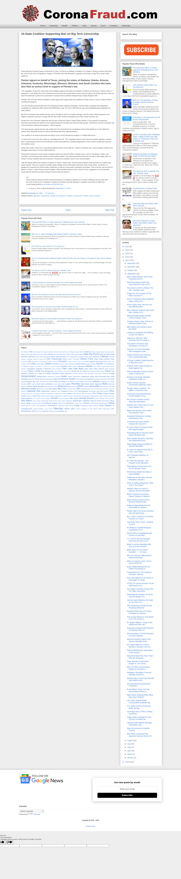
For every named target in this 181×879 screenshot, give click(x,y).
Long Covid (57, 384)
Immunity (53, 26)
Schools (82, 398)
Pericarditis (92, 391)
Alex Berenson (64, 352)
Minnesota (54, 386)
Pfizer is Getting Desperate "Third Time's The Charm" (140, 484)
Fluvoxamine (92, 371)
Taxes (80, 403)
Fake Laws (67, 369)
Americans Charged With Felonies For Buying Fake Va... (140, 629)
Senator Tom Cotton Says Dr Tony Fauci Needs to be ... (140, 406)
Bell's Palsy (71, 354)
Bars (56, 354)
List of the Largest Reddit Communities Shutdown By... (139, 701)
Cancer (23, 359)
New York (62, 389)
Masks (87, 384)
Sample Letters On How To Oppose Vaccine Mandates (138, 490)
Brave (68, 356)
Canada (111, 356)
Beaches (63, 354)
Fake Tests (88, 369)
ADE (30, 352)
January (130, 758)
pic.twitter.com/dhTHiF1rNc (53, 184)
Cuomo (109, 361)
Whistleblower (26, 411)
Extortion (39, 369)
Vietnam (78, 409)
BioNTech (24, 357)
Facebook (47, 369)
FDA (38, 371)
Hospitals (24, 379)
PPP (83, 393)
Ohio (101, 389)
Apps (102, 352)
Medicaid (111, 384)
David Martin (40, 364)
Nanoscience (104, 386)
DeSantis (55, 364)
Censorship (45, 196)
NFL (74, 389)
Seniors (111, 398)
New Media (53, 389)
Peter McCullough (103, 391)
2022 (127, 257)
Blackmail (47, 356)
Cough (70, 361)
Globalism (105, 373)
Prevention (88, 393)
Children (83, 359)
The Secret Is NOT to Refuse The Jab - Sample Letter (51, 270)
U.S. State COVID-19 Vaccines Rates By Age (139, 707)
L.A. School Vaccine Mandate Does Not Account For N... (138, 540)
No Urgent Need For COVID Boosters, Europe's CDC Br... (139, 646)
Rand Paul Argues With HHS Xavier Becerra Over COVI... (139, 283)
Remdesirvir (77, 396)
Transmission (52, 405)
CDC (48, 359)
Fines (69, 371)
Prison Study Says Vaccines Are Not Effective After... (139, 306)
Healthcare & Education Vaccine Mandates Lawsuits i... (139, 478)
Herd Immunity (100, 376)
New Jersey (44, 389)
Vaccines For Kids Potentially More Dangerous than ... (138, 350)
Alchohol (56, 352)
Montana (74, 386)
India (77, 379)
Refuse (52, 396)
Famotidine (24, 371)
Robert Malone (26, 398)
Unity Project (49, 409)
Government (78, 196)
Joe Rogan (62, 381)
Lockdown (49, 384)
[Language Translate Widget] (31, 811)
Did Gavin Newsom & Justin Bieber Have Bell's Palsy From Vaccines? (57, 319)
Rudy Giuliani (45, 398)
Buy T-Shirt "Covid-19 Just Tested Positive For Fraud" (140, 517)
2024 (127, 250)
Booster (63, 357)
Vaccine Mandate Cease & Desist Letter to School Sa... (140, 372)
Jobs (84, 26)
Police (64, 393)
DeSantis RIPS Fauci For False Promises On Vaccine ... (139, 612)
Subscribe (126, 26)
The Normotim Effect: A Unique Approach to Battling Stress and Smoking (58, 222)
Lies (29, 384)
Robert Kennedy (108, 396)
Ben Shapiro (79, 354)
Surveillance (46, 403)
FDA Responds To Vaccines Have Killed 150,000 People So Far (55, 307)
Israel (112, 379)
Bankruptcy (40, 354)
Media (86, 196)
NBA (38, 389)
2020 (127, 762)
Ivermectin (28, 381)
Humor (36, 379)
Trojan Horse (69, 405)
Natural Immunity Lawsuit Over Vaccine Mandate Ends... (139, 640)
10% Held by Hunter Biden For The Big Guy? (48, 246)
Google (111, 373)
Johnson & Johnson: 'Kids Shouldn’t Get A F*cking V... (138, 339)
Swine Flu (61, 403)
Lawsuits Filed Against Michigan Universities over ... (139, 724)
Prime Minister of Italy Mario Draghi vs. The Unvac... (138, 662)
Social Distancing (42, 401)
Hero (108, 376)
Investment (103, 379)
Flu (78, 371)
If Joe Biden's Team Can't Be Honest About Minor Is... (138, 690)
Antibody (87, 352)
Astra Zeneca (25, 354)
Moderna (62, 386)
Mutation (86, 386)
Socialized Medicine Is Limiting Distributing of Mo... (139, 417)
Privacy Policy (90, 826)
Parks (59, 391)
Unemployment (26, 409)
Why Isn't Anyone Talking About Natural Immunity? (139, 556)
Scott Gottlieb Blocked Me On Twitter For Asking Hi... (138, 568)
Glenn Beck (98, 373)
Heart (92, 376)
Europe (23, 369)
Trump (76, 405)
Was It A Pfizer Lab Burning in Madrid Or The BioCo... (138, 668)
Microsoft (48, 386)
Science (90, 398)
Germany (91, 373)
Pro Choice (98, 393)
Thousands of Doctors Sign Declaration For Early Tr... (138, 345)
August (130, 740)
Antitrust (93, 352)
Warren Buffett (97, 409)
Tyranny (97, 196)
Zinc (66, 411)
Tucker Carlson (93, 405)
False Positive (109, 369)
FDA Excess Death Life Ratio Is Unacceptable (139, 473)
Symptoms (69, 403)
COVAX (74, 361)
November (131, 267)
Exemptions (31, 369)
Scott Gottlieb (99, 398)
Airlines (50, 352)
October (130, 270)
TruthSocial (84, 405)
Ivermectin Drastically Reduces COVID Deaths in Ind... (139, 395)
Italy (22, 381)
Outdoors (53, 391)
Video (73, 409)
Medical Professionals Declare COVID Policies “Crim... (139, 317)
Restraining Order (97, 396)
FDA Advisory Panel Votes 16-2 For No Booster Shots (139, 467)
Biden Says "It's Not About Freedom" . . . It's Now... (137, 551)
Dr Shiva (44, 366)
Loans (33, 384)
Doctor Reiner (91, 364)
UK (113, 405)
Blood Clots (55, 357)
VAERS (67, 409)
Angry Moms (79, 352)
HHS (112, 376)
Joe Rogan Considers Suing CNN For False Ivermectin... (140, 590)
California (104, 356)
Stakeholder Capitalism (81, 401)
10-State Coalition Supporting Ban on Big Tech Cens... (140, 361)
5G (22, 352)
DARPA (28, 364)
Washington (106, 409)
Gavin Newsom (66, 373)
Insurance (96, 379)
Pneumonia (58, 393)
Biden (86, 354)
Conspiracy (42, 361)
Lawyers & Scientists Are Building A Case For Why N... (140, 334)
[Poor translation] (9, 842)
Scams (94, 26)
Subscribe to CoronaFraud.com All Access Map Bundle (146, 118)
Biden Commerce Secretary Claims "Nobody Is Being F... (139, 495)
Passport (64, 391)
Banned (51, 354)
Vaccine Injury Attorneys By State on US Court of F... (140, 601)
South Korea (53, 401)
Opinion (23, 391)
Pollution (78, 393)
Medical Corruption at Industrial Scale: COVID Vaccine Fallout (145, 155)
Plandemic (50, 393)
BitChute (32, 357)
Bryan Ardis (88, 356)
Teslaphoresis (102, 403)
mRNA (80, 386)
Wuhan (61, 411)
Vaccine (58, 408)
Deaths (48, 364)
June (129, 747)
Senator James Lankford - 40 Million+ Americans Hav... (138, 389)
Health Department (74, 376)
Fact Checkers (57, 369)
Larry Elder (88, 381)
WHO (34, 411)
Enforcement (110, 366)
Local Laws (40, 384)
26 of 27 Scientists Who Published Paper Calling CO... (140, 300)
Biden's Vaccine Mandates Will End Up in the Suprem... (139, 545)
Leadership (104, 381)
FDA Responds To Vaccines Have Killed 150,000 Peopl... (140, 434)
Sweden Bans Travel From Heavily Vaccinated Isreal (140, 679)
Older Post (109, 210)
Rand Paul (37, 396)
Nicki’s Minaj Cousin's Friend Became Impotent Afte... (138, 501)
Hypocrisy (57, 379)
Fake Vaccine (99, 369)
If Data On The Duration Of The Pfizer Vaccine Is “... (139, 294)
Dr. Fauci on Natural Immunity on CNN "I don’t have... (140, 451)
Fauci (30, 371)
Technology (94, 403)
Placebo (43, 393)
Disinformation (80, 364)
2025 (127, 247)
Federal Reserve (58, 371)
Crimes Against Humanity (93, 361)
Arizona (107, 352)
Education (81, 366)
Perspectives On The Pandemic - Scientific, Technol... (140, 573)
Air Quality (44, 352)
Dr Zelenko (51, 366)
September (131, 274)
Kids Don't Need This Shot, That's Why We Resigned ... (140, 657)
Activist (26, 352)
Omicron (106, 389)
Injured (89, 379)
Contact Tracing (52, 361)
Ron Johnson (37, 398)
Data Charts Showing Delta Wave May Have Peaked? (140, 696)
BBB (59, 354)
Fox (98, 371)
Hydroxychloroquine (46, 379)
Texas (91, 196)
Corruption (62, 361)
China (90, 359)
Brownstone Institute (77, 356)
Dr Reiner (38, 366)
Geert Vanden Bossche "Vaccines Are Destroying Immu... (140, 439)
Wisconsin (39, 411)
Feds (65, 371)
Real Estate (45, 396)
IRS (108, 379)
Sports (64, 401)
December (131, 263)
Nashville (111, 386)
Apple (98, 352)
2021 (127, 260)
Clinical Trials (109, 359)
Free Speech (60, 196)
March (130, 754)
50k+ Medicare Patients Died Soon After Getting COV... (140, 311)
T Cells (76, 403)
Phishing (23, 393)
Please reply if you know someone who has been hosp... (140, 512)
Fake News (78, 369)
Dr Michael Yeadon (27, 366)
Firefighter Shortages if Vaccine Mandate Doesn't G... (139, 674)
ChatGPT (70, 359)
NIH (78, 389)
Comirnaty (35, 361)
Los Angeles (66, 384)
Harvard (58, 376)
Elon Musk (97, 366)
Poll (74, 393)
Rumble (54, 398)
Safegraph (66, 398)
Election (89, 366)
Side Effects (26, 401)
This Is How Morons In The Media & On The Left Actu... (140, 618)
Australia (33, 354)
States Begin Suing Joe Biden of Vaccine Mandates (139, 445)
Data (33, 364)
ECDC (75, 366)
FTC (36, 373)
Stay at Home (96, 401)
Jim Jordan (50, 381)
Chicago (76, 359)
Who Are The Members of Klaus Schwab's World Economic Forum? (56, 294)
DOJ (105, 364)
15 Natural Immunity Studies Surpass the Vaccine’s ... (138, 423)
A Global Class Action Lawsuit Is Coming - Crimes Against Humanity (56, 331)
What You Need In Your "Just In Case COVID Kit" (139, 562)
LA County (80, 381)
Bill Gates (110, 354)
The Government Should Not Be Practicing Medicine (139, 607)
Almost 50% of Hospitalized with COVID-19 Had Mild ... (139, 534)
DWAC (70, 366)
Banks (46, 354)
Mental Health (32, 386)
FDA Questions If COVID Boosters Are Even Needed (140, 635)
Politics (75, 26)
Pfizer (111, 391)
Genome (75, 373)
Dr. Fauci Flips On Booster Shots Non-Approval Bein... (140, 428)
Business (96, 357)
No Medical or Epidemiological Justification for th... (139, 529)
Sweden (55, 403)
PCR (75, 391)
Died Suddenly (70, 364)
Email (103, 366)
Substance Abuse (36, 403)
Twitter (101, 405)
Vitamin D (85, 409)
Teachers (86, 403)
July (129, 744)
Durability (63, 366)
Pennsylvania (83, 391)
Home (42, 26)
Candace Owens (32, 359)
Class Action (98, 359)
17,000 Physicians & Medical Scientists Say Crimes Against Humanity (57, 282)
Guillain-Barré (42, 376)
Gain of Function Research (49, 373)
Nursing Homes (86, 389)
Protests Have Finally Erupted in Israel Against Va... (139, 367)
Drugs (57, 366)
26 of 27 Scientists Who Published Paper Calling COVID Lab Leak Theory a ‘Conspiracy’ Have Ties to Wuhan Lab (146, 138)
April (129, 751)
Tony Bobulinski (41, 405)
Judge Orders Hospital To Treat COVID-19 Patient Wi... (139, 718)
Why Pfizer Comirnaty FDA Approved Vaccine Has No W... (140, 735)
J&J (33, 381)
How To (31, 379)
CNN (29, 361)
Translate (34, 814)
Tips (27, 405)
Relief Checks (68, 396)
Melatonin (24, 386)
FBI (35, 371)
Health (64, 26)
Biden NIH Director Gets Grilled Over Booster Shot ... (139, 412)
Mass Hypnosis (96, 384)
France (102, 371)
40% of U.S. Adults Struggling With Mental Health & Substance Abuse (57, 234)
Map (82, 384)
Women (45, 411)
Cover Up (80, 361)
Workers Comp (54, 411)
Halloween (50, 376)
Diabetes (62, 364)
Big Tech (37, 196)
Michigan (41, 386)
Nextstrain (70, 389)
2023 (127, 253)
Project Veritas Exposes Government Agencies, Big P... (140, 384)
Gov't (103, 26)
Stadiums (69, 401)
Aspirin (112, 352)
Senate (107, 398)
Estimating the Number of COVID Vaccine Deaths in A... (140, 596)
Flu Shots (83, 371)
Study (28, 403)
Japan (37, 381)
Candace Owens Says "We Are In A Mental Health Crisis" (140, 322)
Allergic (72, 352)
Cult (104, 361)
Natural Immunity (28, 389)
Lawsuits (96, 381)
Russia (60, 398)
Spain (59, 401)
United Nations (38, 409)
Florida (52, 196)
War (91, 409)
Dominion (110, 364)
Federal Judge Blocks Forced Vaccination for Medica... (138, 506)
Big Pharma (94, 354)
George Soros (82, 373)
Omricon (111, 389)
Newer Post (26, 210)
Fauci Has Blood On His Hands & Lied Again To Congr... (140, 579)
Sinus (34, 401)
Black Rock (39, 356)
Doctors (99, 364)
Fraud (107, 371)
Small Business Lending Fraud (145, 188)
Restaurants (86, 396)
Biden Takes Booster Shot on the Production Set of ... (140, 278)
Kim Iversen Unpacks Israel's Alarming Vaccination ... (138, 400)
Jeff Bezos (43, 381)
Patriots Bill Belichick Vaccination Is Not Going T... (140, 651)
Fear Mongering (47, 371)
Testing (111, 403)
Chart (64, 359)
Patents (71, 391)
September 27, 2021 (63, 188)
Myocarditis (94, 386)
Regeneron (59, 396)
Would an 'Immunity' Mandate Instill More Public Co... (138, 378)
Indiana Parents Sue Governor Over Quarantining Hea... (139, 356)
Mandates (75, 384)
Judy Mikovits (71, 381)
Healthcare (85, 376)
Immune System (68, 379)
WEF (112, 409)
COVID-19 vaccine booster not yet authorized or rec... (140, 584)
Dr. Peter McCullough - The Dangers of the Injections (137, 462)
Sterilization (105, 401)
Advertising (36, 352)
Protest (23, 396)
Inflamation (83, 379)
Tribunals (61, 405)
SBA (71, 398)
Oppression (45, 391)
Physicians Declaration (33, 393)
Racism (29, 396)
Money (68, 386)
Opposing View (34, 391)
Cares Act (42, 359)
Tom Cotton (32, 405)
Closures (24, 361)
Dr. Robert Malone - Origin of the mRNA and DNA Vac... (139, 623)
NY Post (96, 389)
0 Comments (49, 193)
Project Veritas (109, 393)
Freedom (113, 26)
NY (92, 389)
